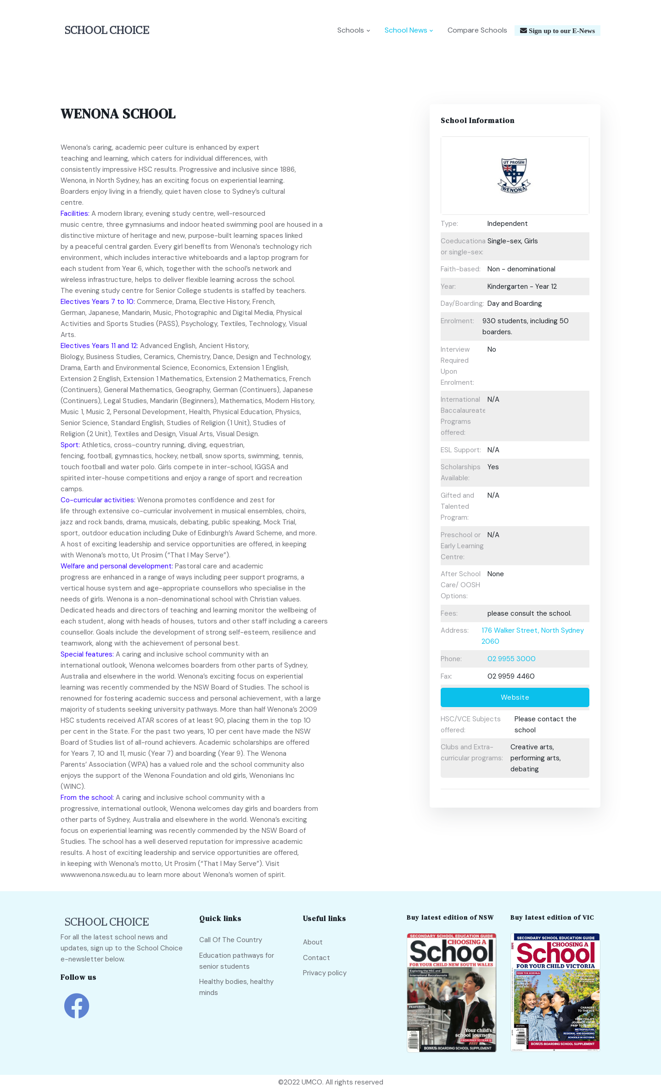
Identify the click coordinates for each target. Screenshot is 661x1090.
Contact (316, 957)
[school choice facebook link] (77, 1012)
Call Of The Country (230, 939)
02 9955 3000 (511, 658)
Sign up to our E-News (561, 31)
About (313, 942)
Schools (350, 30)
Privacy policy (325, 973)
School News (406, 30)
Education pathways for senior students (236, 961)
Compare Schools (477, 30)
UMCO (312, 1082)
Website (515, 697)
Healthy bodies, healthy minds (236, 988)
